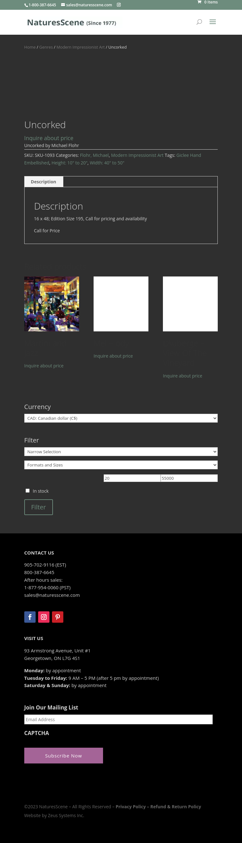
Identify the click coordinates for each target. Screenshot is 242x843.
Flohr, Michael (94, 155)
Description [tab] (43, 182)
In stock (41, 491)
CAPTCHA (36, 733)
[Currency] (121, 418)
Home (30, 47)
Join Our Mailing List (51, 707)
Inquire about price (48, 138)
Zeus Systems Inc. (66, 815)
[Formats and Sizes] (121, 464)
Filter (38, 507)
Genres (46, 47)
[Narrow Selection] (121, 451)
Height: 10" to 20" (70, 163)
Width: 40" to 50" (107, 163)
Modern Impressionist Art (80, 47)
